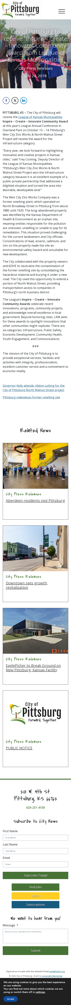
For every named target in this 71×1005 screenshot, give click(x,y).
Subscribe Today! (35, 875)
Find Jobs (35, 887)
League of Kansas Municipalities (40, 117)
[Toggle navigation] (61, 10)
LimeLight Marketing (52, 976)
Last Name (10, 844)
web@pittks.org (57, 971)
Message (10, 925)
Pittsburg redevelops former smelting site (31, 397)
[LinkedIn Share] (23, 100)
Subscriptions (35, 905)
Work (35, 896)
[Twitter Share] (14, 100)
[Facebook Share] (6, 100)
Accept (10, 999)
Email (6, 858)
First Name (10, 831)
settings (40, 992)
